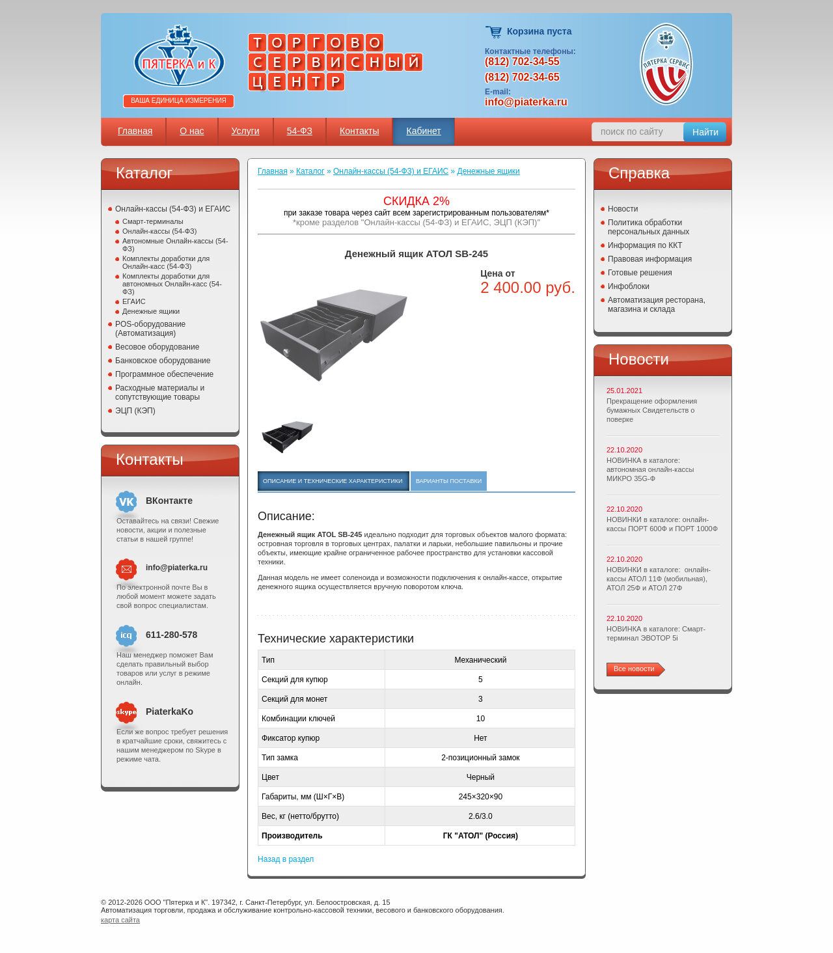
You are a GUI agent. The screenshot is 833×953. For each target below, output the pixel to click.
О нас (192, 131)
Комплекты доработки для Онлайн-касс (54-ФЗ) (166, 262)
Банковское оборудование (163, 360)
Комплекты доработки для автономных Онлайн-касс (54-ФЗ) (172, 284)
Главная (135, 131)
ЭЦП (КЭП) (135, 410)
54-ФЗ (299, 131)
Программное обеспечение (164, 374)
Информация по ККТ (645, 245)
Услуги (246, 131)
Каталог (310, 171)
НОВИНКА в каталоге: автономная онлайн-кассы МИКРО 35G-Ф (650, 469)
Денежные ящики (151, 311)
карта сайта (120, 920)
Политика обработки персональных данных (648, 227)
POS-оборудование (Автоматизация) (150, 329)
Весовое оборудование (157, 347)
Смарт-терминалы (153, 221)
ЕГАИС (134, 301)
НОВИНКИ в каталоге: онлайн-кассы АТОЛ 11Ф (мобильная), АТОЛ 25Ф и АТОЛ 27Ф (659, 579)
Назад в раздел (286, 859)
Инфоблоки (628, 286)
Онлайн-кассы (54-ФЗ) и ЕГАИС (172, 209)
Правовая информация (650, 259)
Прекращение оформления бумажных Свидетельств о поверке (652, 410)
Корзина (494, 32)
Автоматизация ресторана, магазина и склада (656, 305)
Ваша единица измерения (178, 100)
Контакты (359, 131)
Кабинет (423, 131)
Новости (623, 209)
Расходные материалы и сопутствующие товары (159, 392)
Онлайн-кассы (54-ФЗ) (159, 231)
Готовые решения (640, 272)
